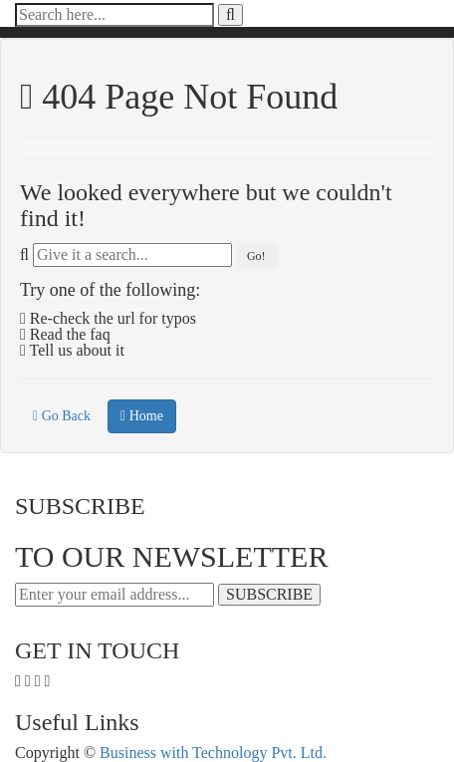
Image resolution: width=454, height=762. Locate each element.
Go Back (62, 415)
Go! (256, 256)
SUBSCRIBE (269, 594)
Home (141, 415)
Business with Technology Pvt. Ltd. (213, 752)
